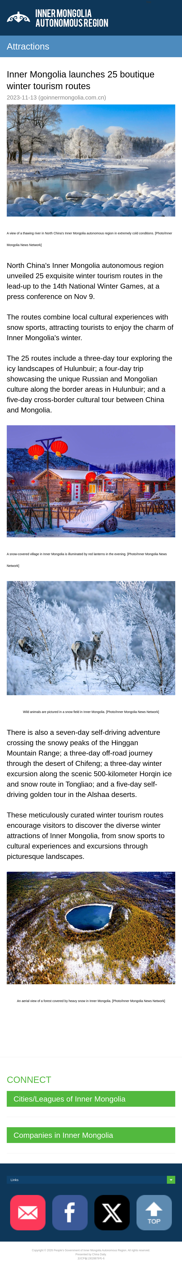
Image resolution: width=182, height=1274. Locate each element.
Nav (148, 2)
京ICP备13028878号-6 (91, 1258)
